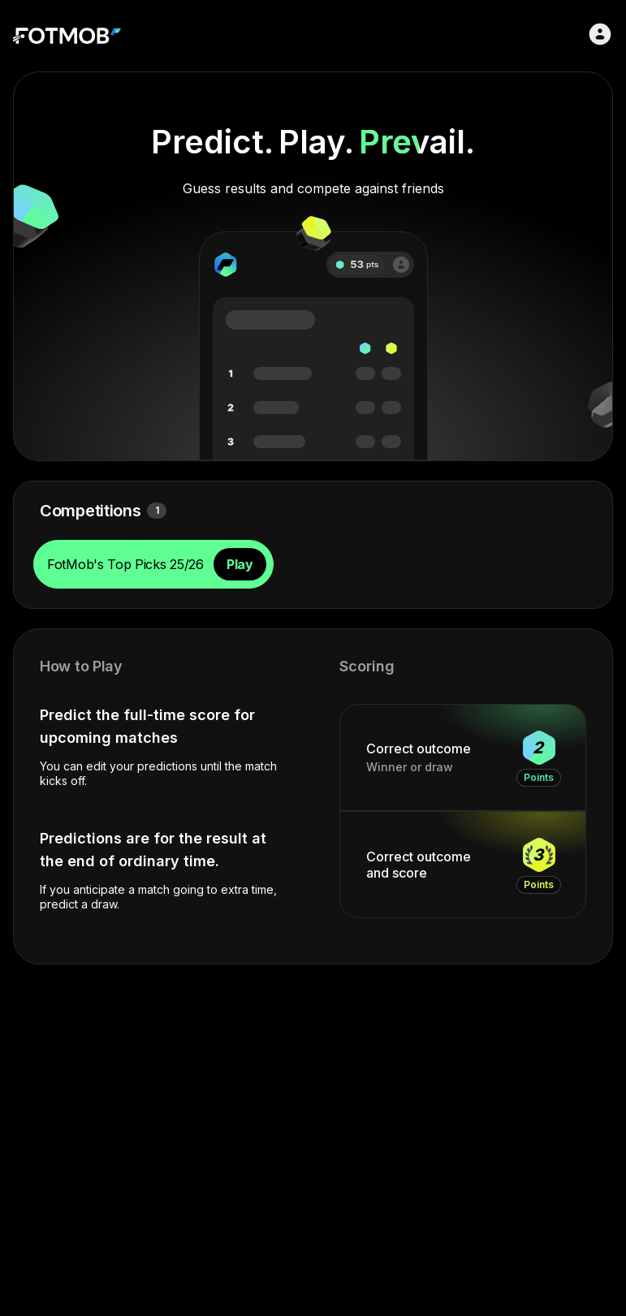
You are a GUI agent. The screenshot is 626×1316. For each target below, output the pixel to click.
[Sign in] (600, 34)
